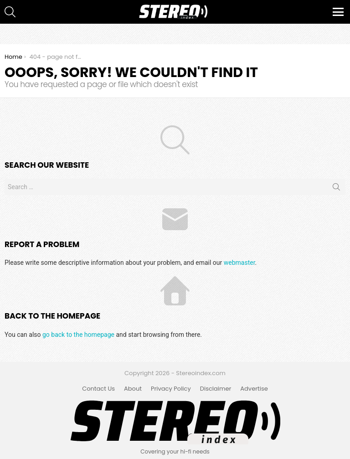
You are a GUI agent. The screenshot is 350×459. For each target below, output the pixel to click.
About (133, 388)
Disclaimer (216, 388)
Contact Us (98, 388)
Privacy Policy (171, 388)
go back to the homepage (78, 334)
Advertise (254, 388)
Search (336, 189)
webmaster (239, 262)
